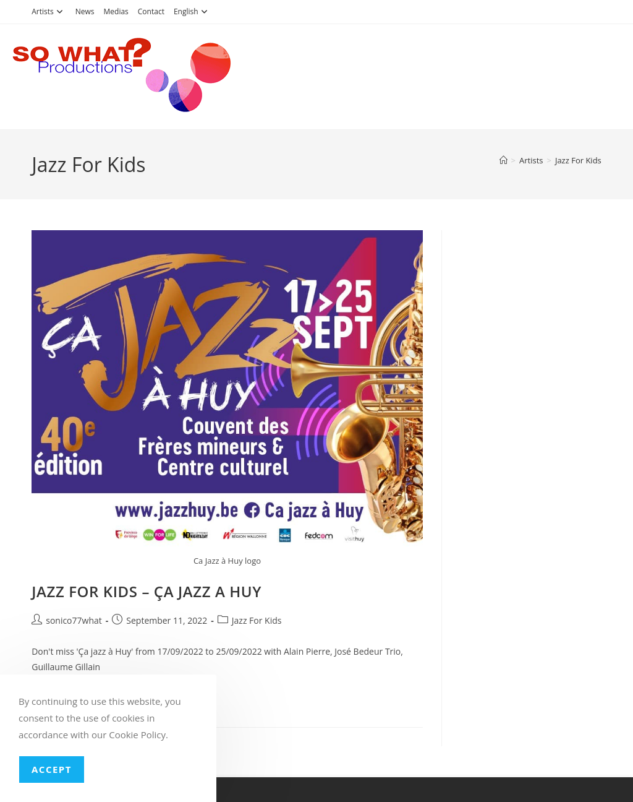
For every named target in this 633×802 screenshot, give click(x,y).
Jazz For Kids (578, 160)
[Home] (503, 160)
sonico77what (74, 620)
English (192, 11)
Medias (116, 11)
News (85, 11)
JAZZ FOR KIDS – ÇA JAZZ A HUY (146, 591)
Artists (49, 11)
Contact (151, 11)
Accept (52, 769)
